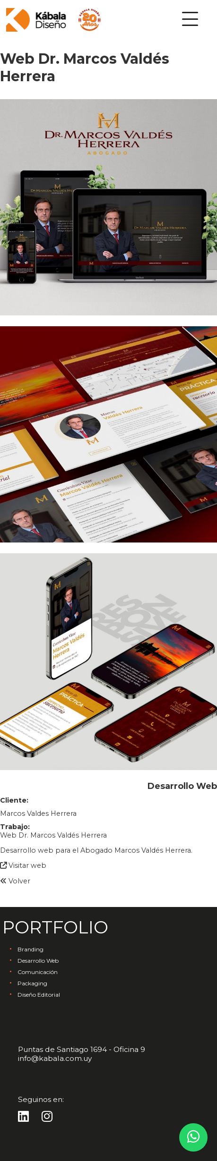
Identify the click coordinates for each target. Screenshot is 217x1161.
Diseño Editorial (38, 994)
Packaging (32, 983)
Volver (15, 881)
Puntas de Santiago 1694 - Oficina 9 (81, 1049)
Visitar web (23, 865)
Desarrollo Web (38, 960)
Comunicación (37, 971)
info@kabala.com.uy (55, 1058)
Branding (30, 949)
